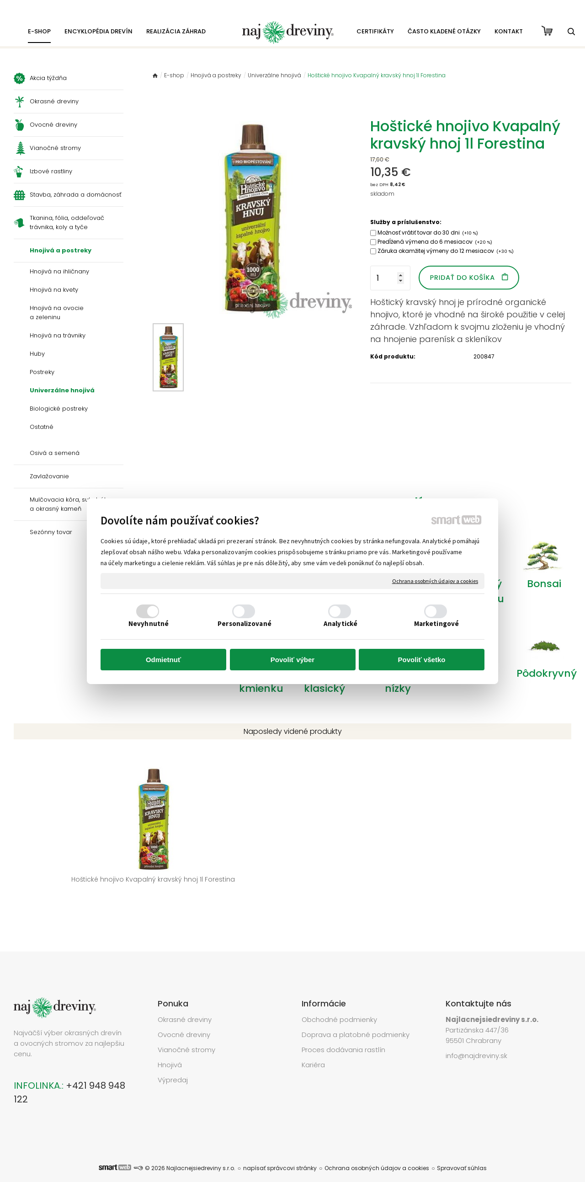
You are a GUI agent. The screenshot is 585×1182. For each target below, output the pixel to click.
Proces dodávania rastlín (344, 1036)
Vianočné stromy (186, 1036)
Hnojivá (170, 1051)
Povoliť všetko (422, 659)
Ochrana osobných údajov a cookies (435, 581)
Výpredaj (173, 1066)
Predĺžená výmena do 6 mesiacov (435, 242)
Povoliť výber (292, 659)
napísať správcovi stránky (280, 1154)
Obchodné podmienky (339, 1006)
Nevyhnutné (148, 623)
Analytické (340, 623)
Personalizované (244, 623)
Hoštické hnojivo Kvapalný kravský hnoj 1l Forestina (77, 884)
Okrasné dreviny (185, 1006)
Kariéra (313, 1051)
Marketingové (436, 623)
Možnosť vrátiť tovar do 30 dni (428, 232)
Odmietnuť (163, 659)
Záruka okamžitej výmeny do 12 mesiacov (446, 251)
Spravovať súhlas (462, 1154)
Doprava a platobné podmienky (356, 1021)
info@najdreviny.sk (476, 1042)
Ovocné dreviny (184, 1021)
